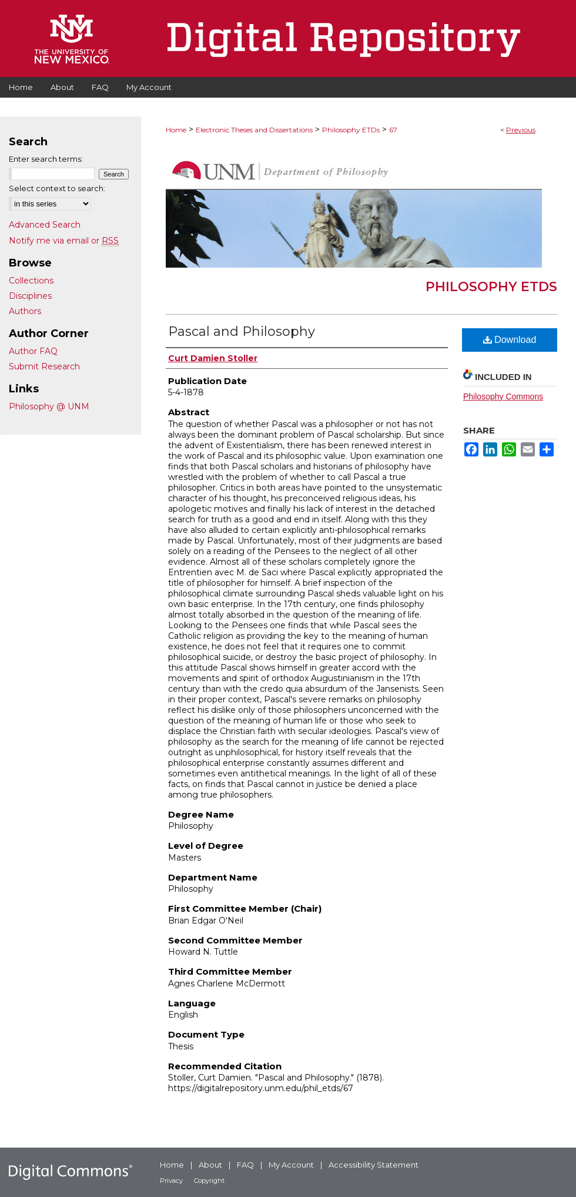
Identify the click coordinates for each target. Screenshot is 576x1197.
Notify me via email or (64, 240)
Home (176, 129)
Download (510, 340)
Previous (520, 129)
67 (393, 129)
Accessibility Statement (373, 1164)
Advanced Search (45, 224)
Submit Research (44, 366)
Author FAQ (33, 351)
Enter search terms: (46, 159)
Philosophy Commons (503, 396)
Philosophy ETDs (351, 129)
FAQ (245, 1164)
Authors (25, 311)
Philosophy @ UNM (49, 406)
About (210, 1164)
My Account (291, 1164)
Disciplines (30, 296)
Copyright (209, 1180)
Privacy (171, 1180)
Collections (31, 280)
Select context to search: (57, 188)
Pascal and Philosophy (241, 331)
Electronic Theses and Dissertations (254, 129)
